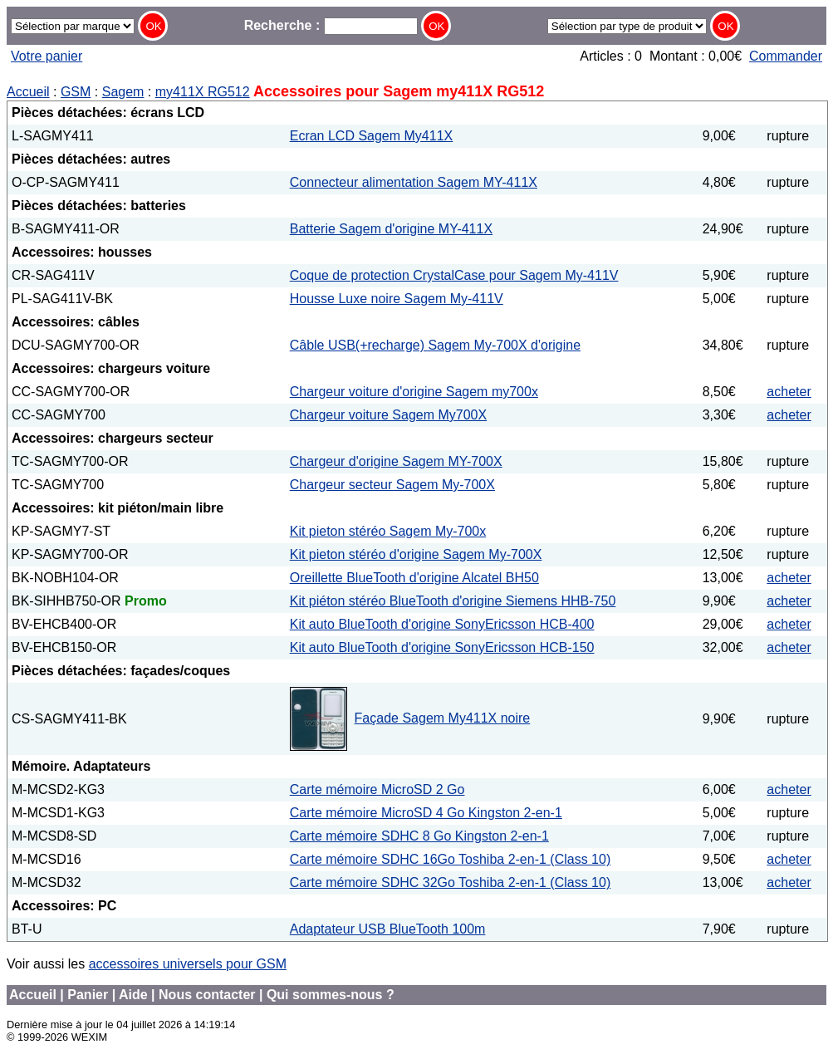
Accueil (28, 92)
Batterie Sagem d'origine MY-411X (391, 229)
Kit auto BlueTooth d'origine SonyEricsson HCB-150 (442, 647)
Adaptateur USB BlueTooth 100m (388, 929)
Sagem (123, 92)
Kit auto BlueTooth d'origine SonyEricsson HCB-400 (442, 624)
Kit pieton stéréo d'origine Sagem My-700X (416, 554)
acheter (789, 392)
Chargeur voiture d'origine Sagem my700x (414, 392)
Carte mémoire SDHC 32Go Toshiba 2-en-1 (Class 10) (450, 882)
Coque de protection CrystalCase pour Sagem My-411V (454, 275)
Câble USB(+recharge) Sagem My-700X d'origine (435, 345)
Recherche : (331, 25)
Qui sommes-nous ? (330, 995)
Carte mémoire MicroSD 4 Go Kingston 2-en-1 (426, 813)
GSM (76, 92)
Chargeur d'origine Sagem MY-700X (396, 461)
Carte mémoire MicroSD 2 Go (377, 789)
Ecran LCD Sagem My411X (371, 136)
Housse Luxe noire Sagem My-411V (396, 299)
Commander (785, 56)
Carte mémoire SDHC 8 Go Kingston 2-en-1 (419, 836)
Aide (133, 995)
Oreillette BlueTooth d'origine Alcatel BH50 (414, 578)
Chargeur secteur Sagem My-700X (392, 485)
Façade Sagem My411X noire (443, 718)
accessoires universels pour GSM (188, 964)
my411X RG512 (202, 92)
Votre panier (46, 56)
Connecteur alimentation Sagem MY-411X (413, 182)
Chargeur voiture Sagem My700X (388, 415)
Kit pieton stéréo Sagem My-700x (388, 531)
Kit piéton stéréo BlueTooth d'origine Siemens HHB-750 (453, 601)
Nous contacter (207, 995)
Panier (87, 995)
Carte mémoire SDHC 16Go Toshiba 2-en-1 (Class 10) (450, 859)
